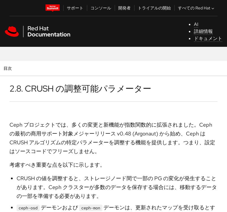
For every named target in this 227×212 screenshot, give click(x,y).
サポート (75, 8)
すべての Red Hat (196, 8)
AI (196, 24)
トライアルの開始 (154, 8)
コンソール (100, 8)
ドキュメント (208, 38)
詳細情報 (203, 31)
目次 (8, 68)
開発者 (124, 8)
